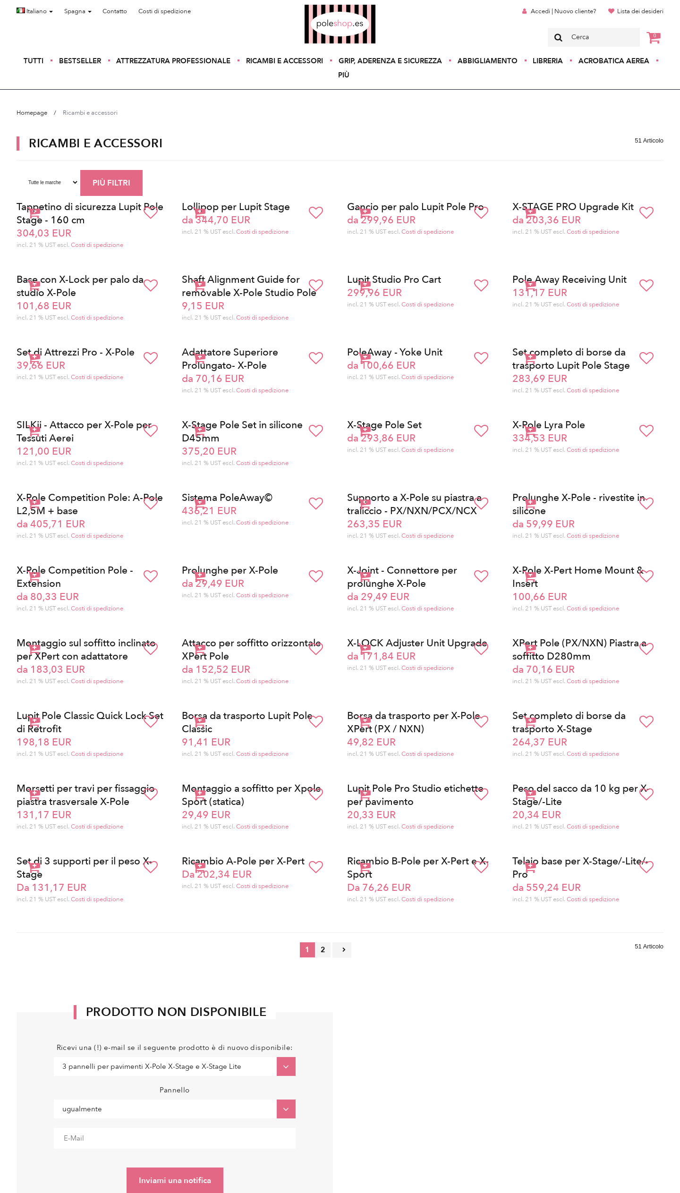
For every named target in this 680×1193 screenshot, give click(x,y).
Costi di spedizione (164, 11)
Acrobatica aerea (613, 61)
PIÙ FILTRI (111, 183)
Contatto (114, 11)
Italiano (35, 11)
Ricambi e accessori (284, 61)
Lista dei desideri (640, 11)
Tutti (33, 61)
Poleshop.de (318, 7)
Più (343, 75)
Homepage (32, 113)
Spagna (78, 11)
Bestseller (80, 61)
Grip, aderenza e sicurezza (390, 61)
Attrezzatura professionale (173, 61)
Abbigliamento (488, 61)
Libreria (548, 61)
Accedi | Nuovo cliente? (563, 11)
